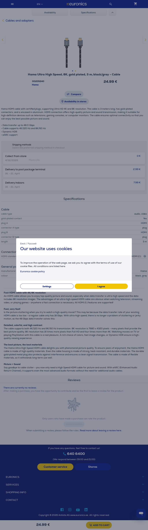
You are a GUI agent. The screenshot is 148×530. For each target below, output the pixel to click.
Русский (32, 243)
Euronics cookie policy (32, 271)
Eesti (23, 243)
